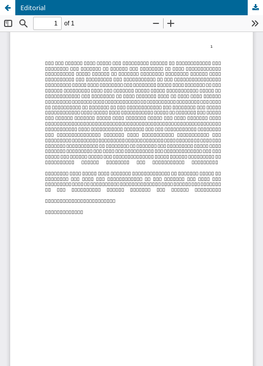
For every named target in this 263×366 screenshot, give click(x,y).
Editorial (32, 7)
